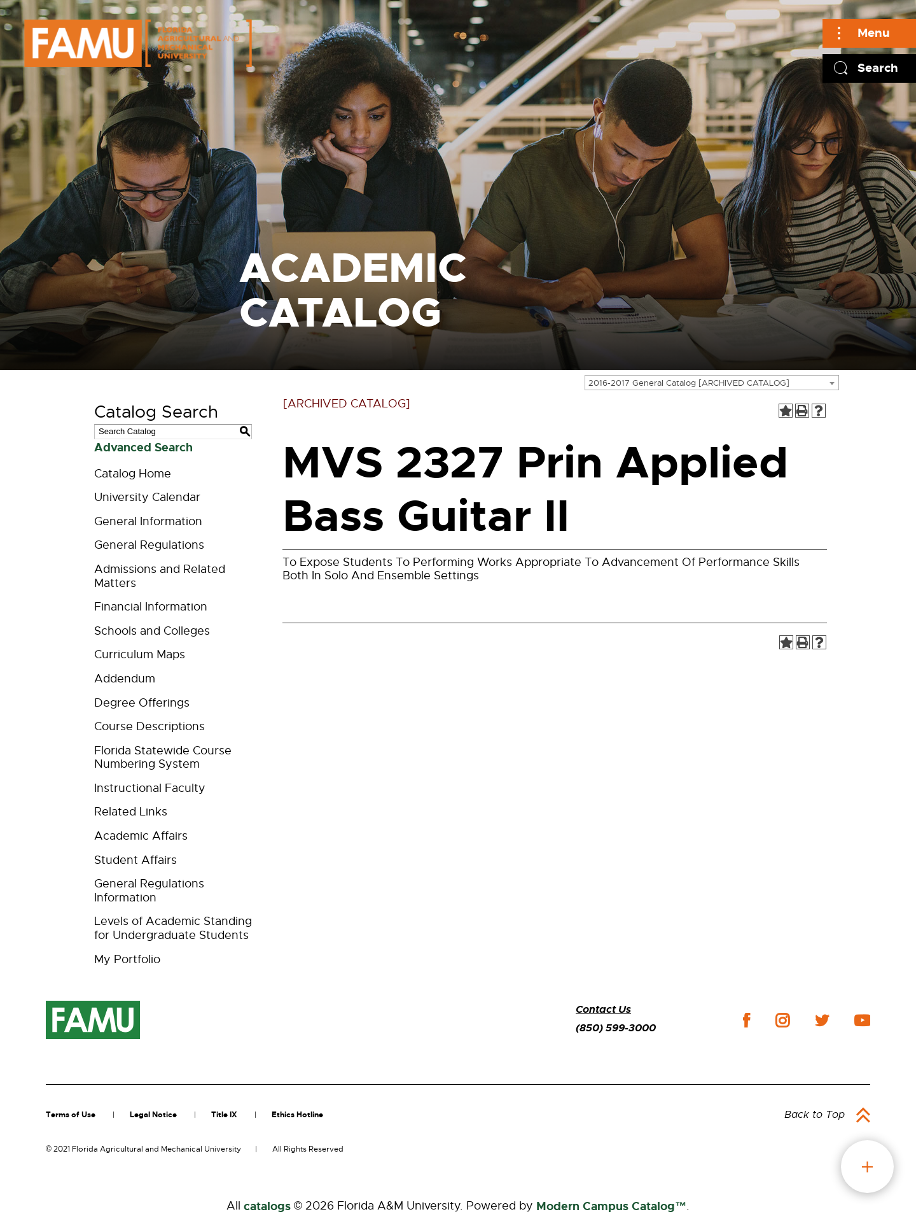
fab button (867, 1166)
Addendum (124, 679)
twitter (822, 1020)
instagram (782, 1020)
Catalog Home (132, 474)
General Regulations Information (149, 891)
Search (877, 68)
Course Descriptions (149, 726)
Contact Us (603, 1009)
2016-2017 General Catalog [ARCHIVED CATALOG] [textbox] (688, 383)
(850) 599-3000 (616, 1028)
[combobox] (712, 382)
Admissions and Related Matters (159, 576)
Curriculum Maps (139, 654)
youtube (862, 1020)
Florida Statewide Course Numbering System (163, 758)
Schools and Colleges (152, 631)
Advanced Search (143, 447)
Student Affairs (135, 860)
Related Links (130, 812)
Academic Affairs (141, 836)
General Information (148, 521)
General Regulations (149, 545)
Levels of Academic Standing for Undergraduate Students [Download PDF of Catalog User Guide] (173, 928)
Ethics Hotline (297, 1115)
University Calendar (147, 497)
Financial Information (150, 607)
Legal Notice (153, 1115)
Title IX (224, 1115)
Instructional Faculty (149, 788)
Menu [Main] (873, 33)
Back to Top (814, 1114)
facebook (746, 1020)
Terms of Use (70, 1115)
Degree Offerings (142, 703)
